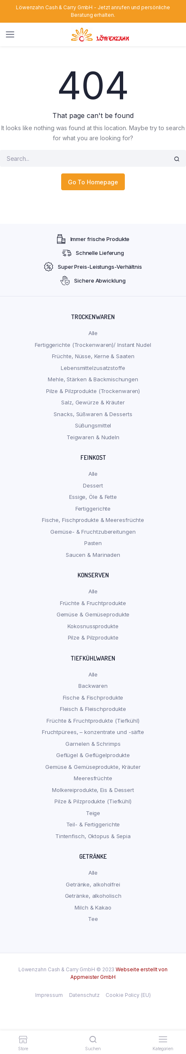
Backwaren (93, 685)
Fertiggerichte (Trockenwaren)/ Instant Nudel (93, 344)
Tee (93, 918)
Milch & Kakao (93, 907)
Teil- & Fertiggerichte (93, 824)
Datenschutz (84, 995)
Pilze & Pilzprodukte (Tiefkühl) (93, 801)
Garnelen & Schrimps (92, 743)
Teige (93, 813)
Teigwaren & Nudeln (93, 437)
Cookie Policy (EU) (128, 995)
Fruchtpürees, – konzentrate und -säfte (93, 732)
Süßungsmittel (93, 425)
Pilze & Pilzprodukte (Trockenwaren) (93, 391)
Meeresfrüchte (93, 778)
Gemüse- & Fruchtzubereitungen (92, 531)
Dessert (93, 485)
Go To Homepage (93, 182)
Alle (93, 333)
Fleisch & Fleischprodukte (93, 708)
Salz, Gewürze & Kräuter (93, 402)
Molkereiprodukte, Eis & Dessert (93, 790)
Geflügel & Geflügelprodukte (93, 755)
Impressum (48, 995)
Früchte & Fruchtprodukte (93, 603)
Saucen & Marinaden (93, 554)
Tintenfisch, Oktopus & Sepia (93, 836)
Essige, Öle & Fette (93, 496)
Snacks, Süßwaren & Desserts (93, 414)
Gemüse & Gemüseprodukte (93, 614)
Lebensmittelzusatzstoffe (93, 367)
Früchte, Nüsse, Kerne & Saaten (93, 356)
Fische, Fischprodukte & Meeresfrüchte (93, 520)
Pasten (93, 543)
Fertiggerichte (93, 508)
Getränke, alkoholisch (93, 895)
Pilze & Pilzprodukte (93, 637)
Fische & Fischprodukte (93, 697)
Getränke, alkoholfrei (93, 884)
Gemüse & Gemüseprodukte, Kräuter (93, 766)
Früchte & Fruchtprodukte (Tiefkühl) (93, 720)
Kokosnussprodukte (92, 626)
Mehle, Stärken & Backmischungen (93, 379)
